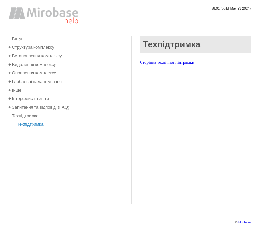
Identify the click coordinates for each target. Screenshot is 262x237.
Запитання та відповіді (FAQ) (38, 107)
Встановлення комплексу (35, 55)
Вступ (16, 38)
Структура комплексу (31, 47)
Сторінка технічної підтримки (167, 62)
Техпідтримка (23, 115)
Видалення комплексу (32, 64)
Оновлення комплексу (32, 72)
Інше (14, 90)
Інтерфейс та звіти (28, 98)
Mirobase (244, 222)
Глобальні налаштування (35, 81)
